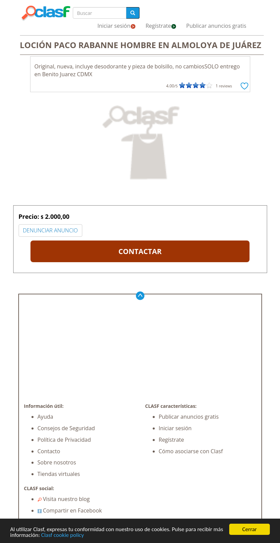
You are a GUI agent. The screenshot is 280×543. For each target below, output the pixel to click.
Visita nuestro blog (64, 499)
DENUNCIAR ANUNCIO (50, 230)
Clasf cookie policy (62, 535)
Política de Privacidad (64, 439)
